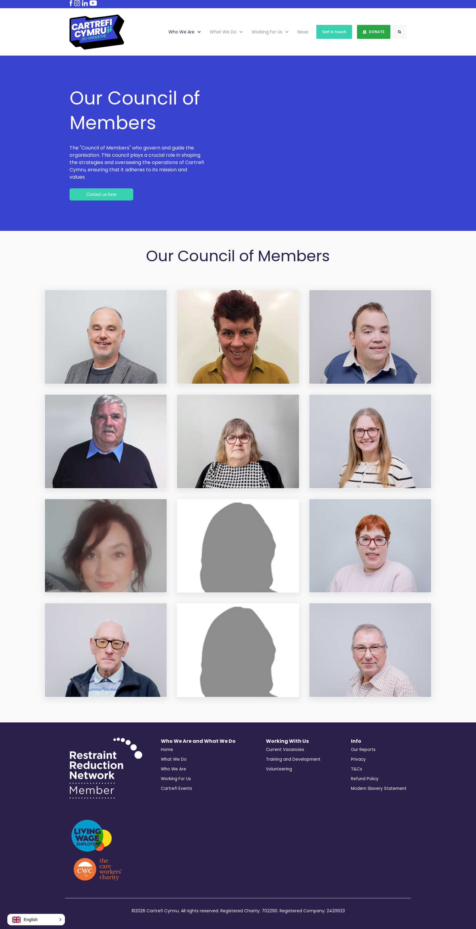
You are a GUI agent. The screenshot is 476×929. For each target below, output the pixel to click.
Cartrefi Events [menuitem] (176, 788)
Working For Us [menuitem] (176, 779)
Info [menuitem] (356, 741)
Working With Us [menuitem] (287, 741)
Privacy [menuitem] (358, 759)
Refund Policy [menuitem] (365, 779)
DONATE (374, 31)
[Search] (399, 32)
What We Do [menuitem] (174, 759)
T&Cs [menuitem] (356, 769)
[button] (36, 919)
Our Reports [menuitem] (363, 749)
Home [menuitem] (167, 749)
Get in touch (334, 31)
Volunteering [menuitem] (279, 769)
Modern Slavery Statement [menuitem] (378, 788)
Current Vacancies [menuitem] (285, 749)
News (303, 32)
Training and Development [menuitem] (293, 759)
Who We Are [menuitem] (173, 769)
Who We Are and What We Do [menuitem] (198, 741)
